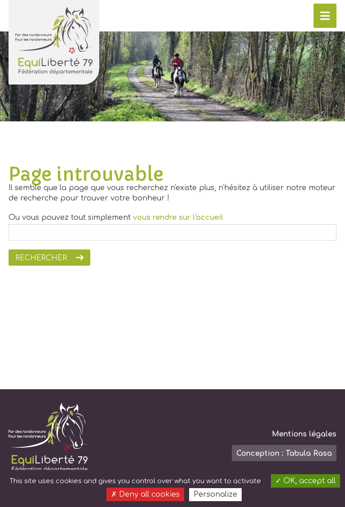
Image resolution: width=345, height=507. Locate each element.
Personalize (215, 494)
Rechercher (41, 258)
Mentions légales (304, 434)
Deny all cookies (145, 494)
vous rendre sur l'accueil (178, 217)
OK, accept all (305, 481)
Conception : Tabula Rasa (284, 453)
